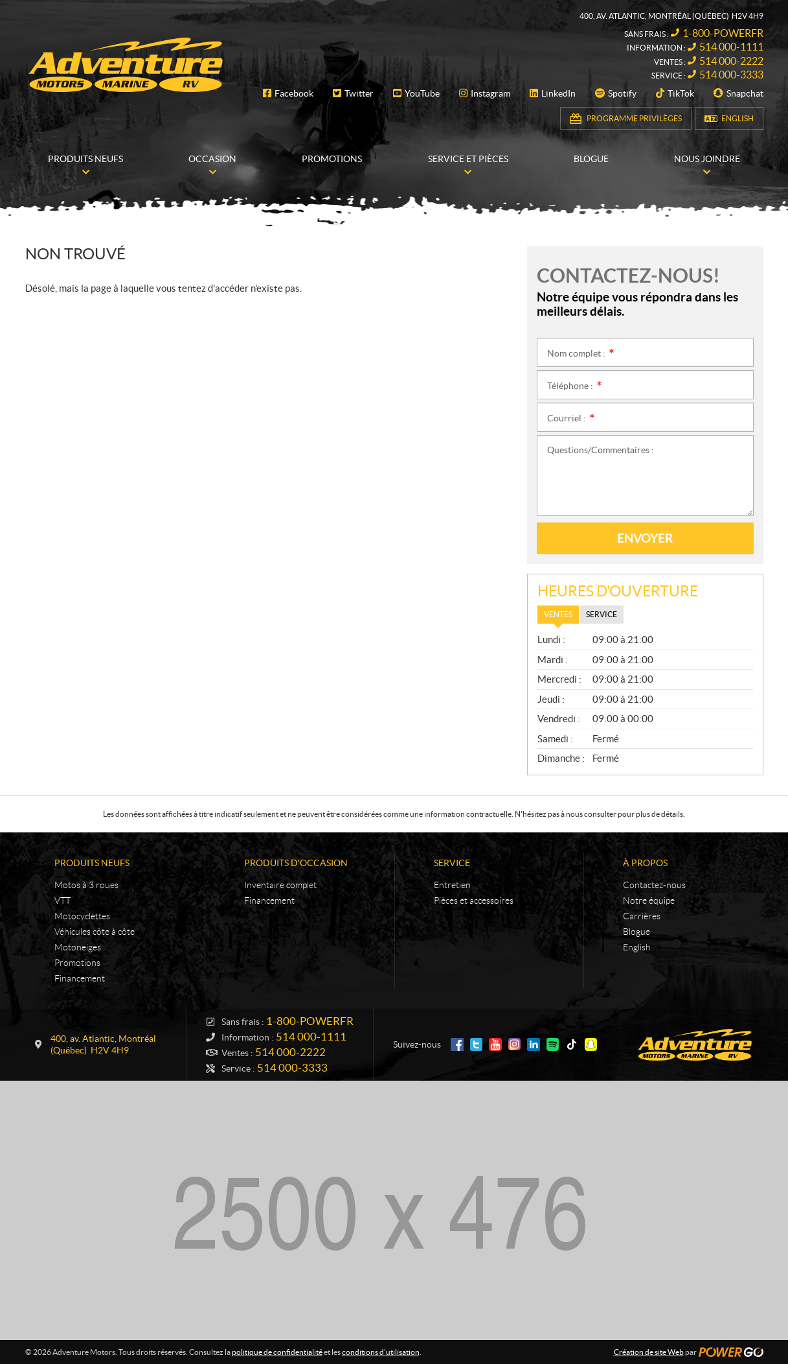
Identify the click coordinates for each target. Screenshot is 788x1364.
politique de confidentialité (277, 1352)
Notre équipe (649, 900)
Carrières (641, 916)
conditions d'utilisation (381, 1352)
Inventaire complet (280, 885)
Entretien (452, 885)
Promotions (77, 963)
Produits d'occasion (296, 863)
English (737, 118)
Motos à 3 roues (86, 885)
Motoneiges (77, 947)
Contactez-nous (654, 885)
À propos (645, 863)
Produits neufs (91, 863)
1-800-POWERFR (722, 33)
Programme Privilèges (634, 118)
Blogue (636, 931)
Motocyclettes (82, 916)
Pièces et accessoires (473, 900)
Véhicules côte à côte (94, 931)
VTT (62, 900)
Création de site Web (649, 1352)
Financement (79, 978)
